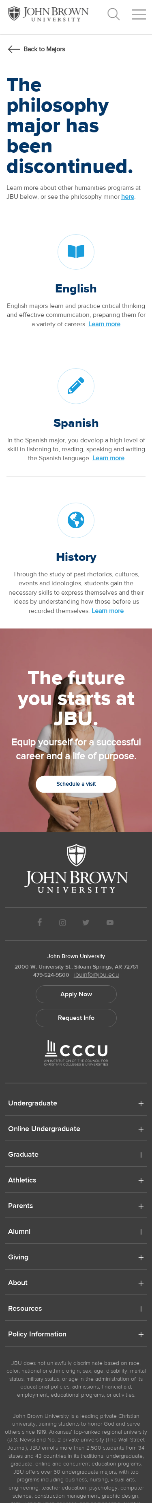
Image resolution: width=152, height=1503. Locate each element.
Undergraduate (32, 1104)
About (18, 1283)
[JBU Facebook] (40, 924)
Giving (18, 1258)
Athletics (22, 1181)
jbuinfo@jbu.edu (96, 975)
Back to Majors (44, 49)
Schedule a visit (76, 784)
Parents (20, 1206)
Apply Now (76, 994)
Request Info (76, 1018)
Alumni (19, 1232)
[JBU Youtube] (110, 924)
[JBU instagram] (62, 924)
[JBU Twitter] (86, 924)
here (127, 197)
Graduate (23, 1155)
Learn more (104, 324)
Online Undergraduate (44, 1129)
